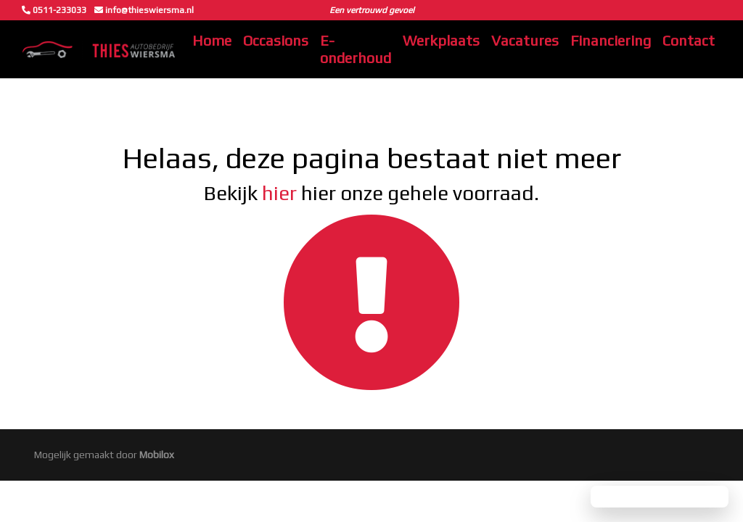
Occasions (275, 40)
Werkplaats (441, 40)
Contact (688, 40)
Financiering (610, 40)
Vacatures (525, 40)
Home (211, 40)
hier (279, 192)
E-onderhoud (355, 49)
